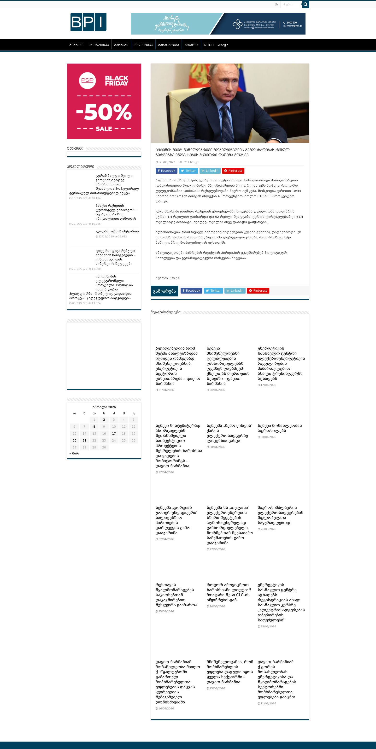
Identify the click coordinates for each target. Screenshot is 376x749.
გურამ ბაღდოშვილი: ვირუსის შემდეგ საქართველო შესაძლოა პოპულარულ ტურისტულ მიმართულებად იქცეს (104, 184)
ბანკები (121, 45)
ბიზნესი (76, 45)
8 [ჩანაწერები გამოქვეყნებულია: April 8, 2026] (94, 427)
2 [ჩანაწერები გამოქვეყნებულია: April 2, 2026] (104, 420)
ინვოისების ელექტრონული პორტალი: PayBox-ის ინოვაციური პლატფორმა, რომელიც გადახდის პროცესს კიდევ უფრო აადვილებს (101, 287)
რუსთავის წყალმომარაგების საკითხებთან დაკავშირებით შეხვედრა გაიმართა (176, 595)
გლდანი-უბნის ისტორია (117, 231)
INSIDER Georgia (216, 45)
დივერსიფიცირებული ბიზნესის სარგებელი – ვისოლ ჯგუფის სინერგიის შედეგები (115, 257)
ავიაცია (191, 45)
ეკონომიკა (99, 45)
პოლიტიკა (143, 45)
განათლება (168, 45)
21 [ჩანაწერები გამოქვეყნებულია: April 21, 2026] (84, 440)
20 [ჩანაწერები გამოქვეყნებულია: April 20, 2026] (74, 440)
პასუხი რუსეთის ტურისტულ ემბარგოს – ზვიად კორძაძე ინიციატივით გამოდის (116, 212)
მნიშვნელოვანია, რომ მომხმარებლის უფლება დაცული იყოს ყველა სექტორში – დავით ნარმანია (230, 672)
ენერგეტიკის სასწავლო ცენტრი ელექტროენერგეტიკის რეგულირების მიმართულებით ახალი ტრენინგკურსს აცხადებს (281, 363)
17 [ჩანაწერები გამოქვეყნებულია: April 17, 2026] (114, 433)
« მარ (74, 453)
